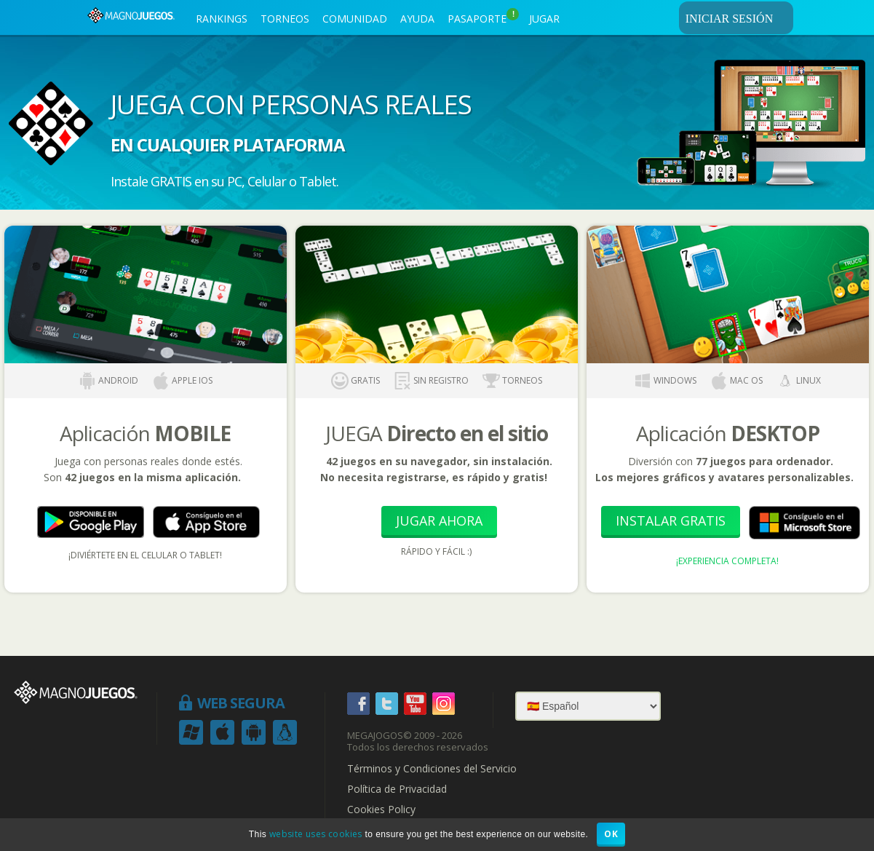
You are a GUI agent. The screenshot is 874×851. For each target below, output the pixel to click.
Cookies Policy (381, 809)
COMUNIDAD (354, 18)
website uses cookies (315, 834)
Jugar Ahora (439, 520)
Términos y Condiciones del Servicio (432, 768)
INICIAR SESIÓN (737, 18)
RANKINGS (221, 18)
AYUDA (417, 18)
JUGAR (544, 18)
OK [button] (611, 834)
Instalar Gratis (671, 520)
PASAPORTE (483, 16)
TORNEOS (285, 18)
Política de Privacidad (397, 789)
